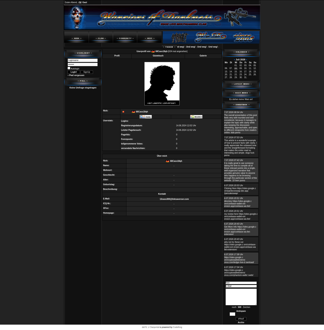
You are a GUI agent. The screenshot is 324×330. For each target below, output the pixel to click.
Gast (84, 2)
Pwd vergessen (76, 75)
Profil (117, 56)
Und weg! (181, 47)
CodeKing (177, 327)
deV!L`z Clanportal (150, 327)
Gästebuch (158, 56)
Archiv (241, 322)
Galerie (203, 56)
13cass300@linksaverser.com (174, 199)
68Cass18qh (161, 51)
